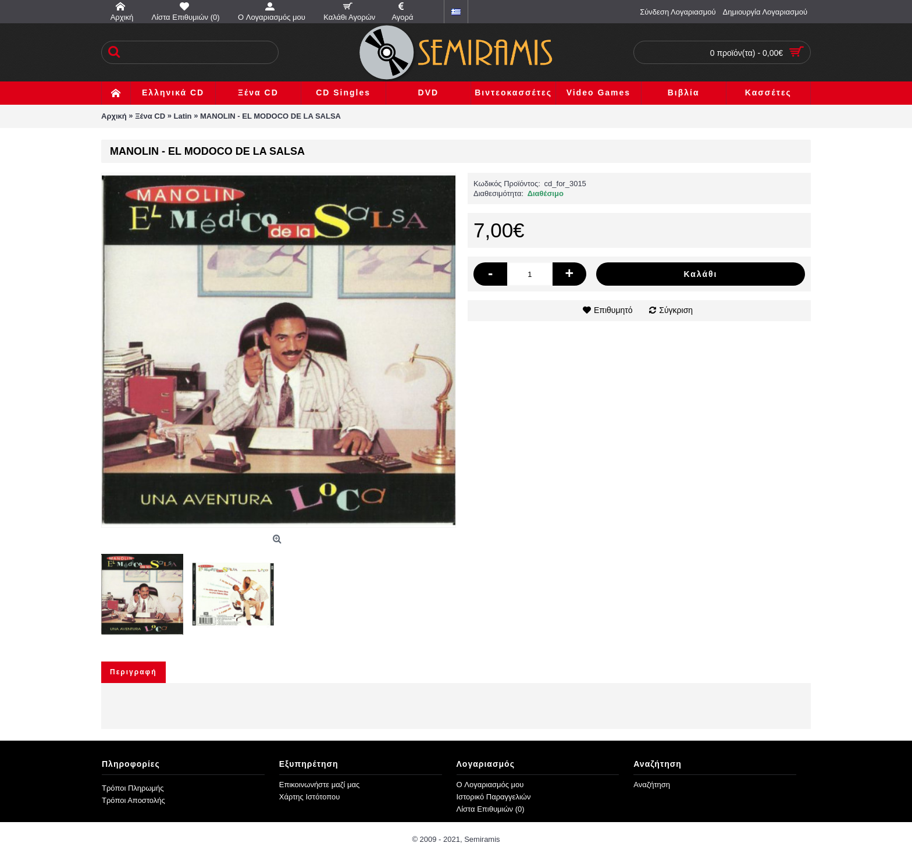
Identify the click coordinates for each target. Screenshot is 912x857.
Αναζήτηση (651, 784)
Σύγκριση (676, 310)
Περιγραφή (133, 672)
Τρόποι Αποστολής (133, 800)
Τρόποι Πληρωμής (133, 788)
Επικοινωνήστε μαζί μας (319, 784)
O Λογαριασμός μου (490, 784)
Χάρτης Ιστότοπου (309, 796)
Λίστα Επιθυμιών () (491, 809)
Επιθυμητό (613, 310)
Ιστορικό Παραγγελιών (494, 796)
